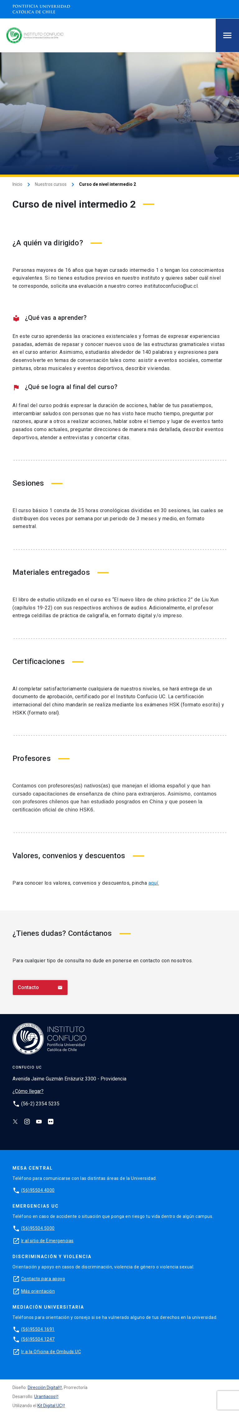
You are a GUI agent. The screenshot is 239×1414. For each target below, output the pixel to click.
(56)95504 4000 (38, 1190)
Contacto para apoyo (43, 1278)
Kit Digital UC (49, 1405)
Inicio (17, 184)
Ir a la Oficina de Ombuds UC (51, 1351)
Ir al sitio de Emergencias (47, 1240)
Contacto (40, 987)
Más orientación (38, 1291)
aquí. (153, 883)
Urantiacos (44, 1396)
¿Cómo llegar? (28, 1091)
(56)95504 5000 (38, 1228)
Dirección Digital (43, 1387)
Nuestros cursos (51, 184)
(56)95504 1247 (38, 1339)
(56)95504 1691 (38, 1329)
